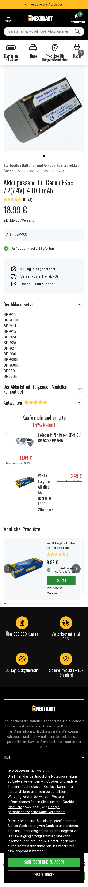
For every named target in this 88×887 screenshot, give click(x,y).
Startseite (11, 166)
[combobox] (44, 31)
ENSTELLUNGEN (44, 875)
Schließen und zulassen (44, 862)
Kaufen (61, 580)
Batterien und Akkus (37, 166)
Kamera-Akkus (68, 166)
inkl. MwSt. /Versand (19, 220)
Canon (9, 171)
